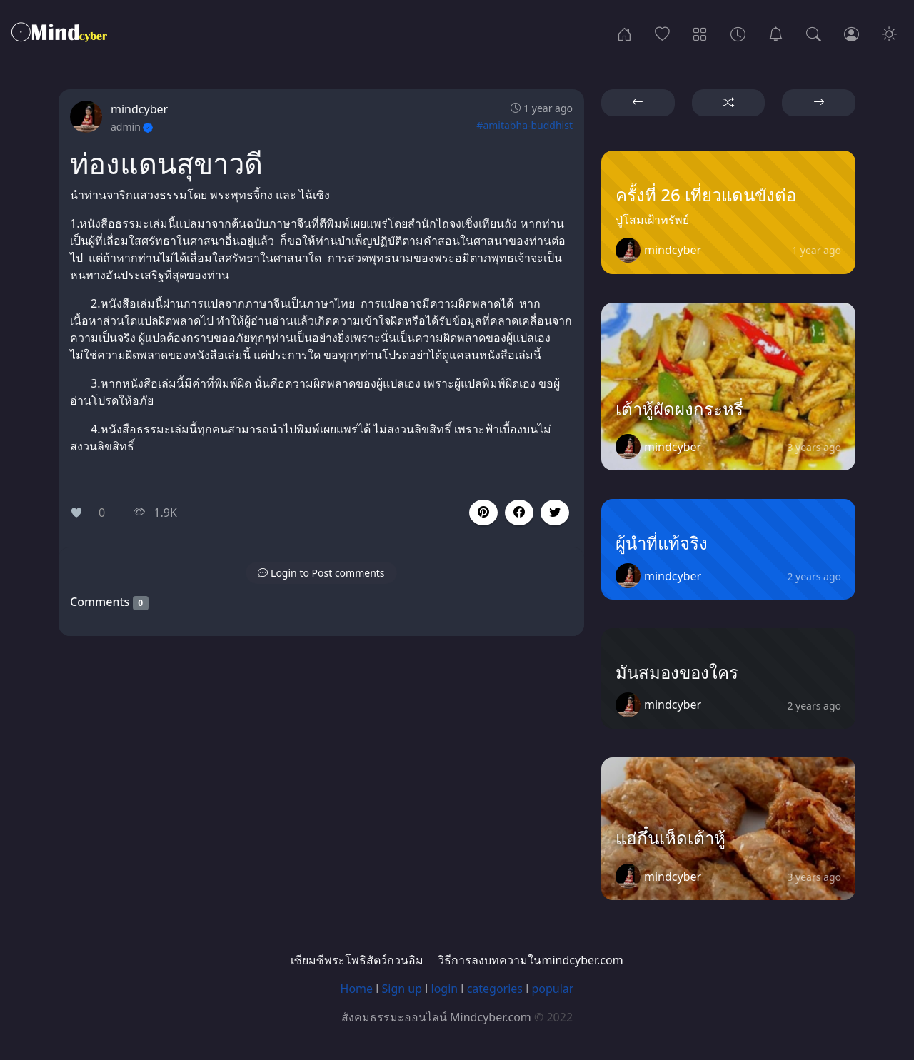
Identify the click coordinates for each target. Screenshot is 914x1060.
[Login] (851, 33)
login (444, 988)
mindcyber (139, 109)
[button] (519, 512)
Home (357, 988)
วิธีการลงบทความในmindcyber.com (530, 960)
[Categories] (700, 33)
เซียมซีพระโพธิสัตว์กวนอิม (357, 960)
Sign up (402, 988)
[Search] (813, 33)
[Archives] (738, 33)
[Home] (624, 33)
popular (552, 988)
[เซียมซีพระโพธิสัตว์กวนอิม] (776, 33)
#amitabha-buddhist (524, 125)
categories (495, 988)
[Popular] (662, 33)
